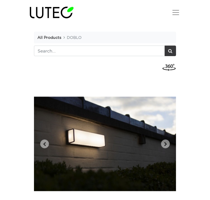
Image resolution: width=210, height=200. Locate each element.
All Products (49, 37)
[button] (44, 144)
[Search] (170, 51)
